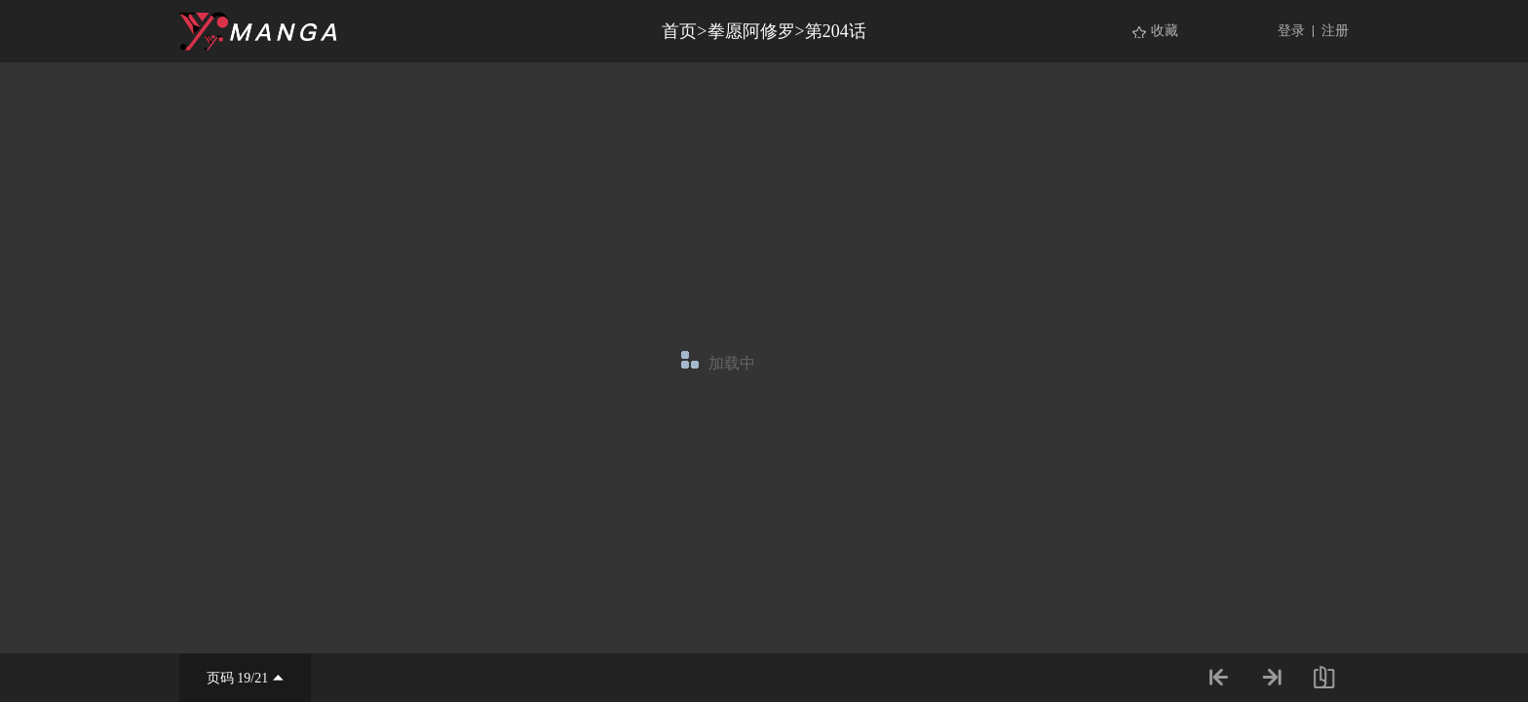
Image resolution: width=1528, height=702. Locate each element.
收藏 (1164, 30)
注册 (1335, 30)
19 (243, 678)
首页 (679, 31)
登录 (1291, 30)
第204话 (835, 31)
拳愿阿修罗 (751, 31)
